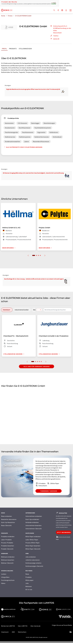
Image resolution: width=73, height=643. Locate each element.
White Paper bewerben (32, 546)
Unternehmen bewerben (33, 525)
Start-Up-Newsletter (8, 522)
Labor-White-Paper (31, 540)
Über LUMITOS (22, 626)
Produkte (13, 49)
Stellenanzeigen (25, 49)
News (27, 574)
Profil (4, 49)
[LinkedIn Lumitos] (70, 632)
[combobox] (57, 310)
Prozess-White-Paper (32, 543)
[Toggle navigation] (70, 10)
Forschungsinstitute (7, 580)
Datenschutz (22, 632)
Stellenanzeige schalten (33, 563)
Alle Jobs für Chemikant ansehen (37, 366)
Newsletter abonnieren (8, 519)
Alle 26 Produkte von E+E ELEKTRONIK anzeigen (22, 147)
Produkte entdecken (7, 536)
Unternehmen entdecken (33, 516)
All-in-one (28, 589)
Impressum (5, 632)
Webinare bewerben (7, 560)
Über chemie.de (35, 626)
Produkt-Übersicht (7, 549)
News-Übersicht (6, 525)
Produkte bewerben (7, 546)
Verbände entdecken (32, 522)
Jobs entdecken (30, 557)
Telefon (54, 36)
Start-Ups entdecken (32, 519)
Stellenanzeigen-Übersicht (34, 566)
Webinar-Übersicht (7, 563)
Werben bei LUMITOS (8, 626)
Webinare (28, 586)
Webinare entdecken (7, 557)
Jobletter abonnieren (32, 560)
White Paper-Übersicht (32, 549)
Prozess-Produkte (7, 543)
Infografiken (5, 577)
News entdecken (6, 516)
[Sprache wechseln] (62, 10)
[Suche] (54, 10)
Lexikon (3, 574)
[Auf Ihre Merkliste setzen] (66, 10)
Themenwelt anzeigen (48, 491)
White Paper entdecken (33, 536)
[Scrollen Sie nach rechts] (40, 309)
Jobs (27, 583)
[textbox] (58, 310)
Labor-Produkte (6, 540)
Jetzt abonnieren (64, 532)
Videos (3, 583)
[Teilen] (58, 10)
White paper (29, 580)
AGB (13, 632)
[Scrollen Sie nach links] (37, 309)
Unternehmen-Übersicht (33, 529)
